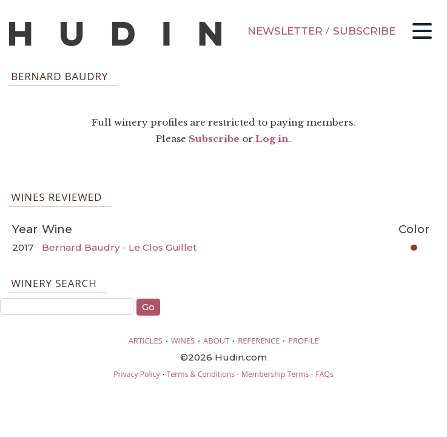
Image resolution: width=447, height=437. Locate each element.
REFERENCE (259, 340)
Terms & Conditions (201, 374)
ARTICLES (146, 340)
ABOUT (216, 340)
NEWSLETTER (285, 31)
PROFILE (303, 340)
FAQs (324, 374)
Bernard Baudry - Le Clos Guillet (119, 247)
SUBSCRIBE (364, 31)
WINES (183, 340)
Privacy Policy (136, 374)
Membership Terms (275, 374)
